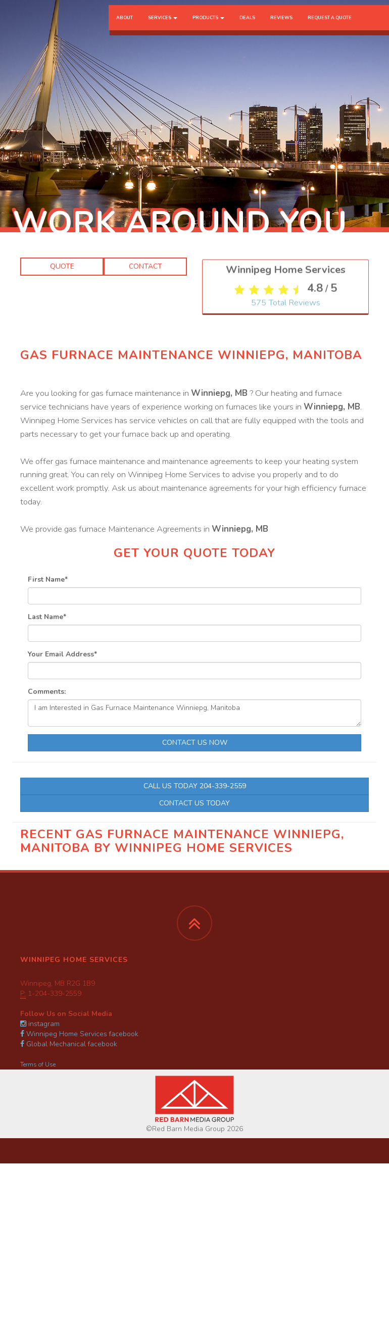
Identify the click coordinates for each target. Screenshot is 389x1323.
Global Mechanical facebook (68, 1044)
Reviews (281, 28)
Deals (247, 28)
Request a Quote (330, 28)
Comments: (47, 691)
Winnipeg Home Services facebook (79, 1034)
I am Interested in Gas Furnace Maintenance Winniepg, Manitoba (194, 713)
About (124, 28)
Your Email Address (62, 654)
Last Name (47, 617)
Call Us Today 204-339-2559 (194, 786)
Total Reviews (285, 437)
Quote (62, 266)
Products (208, 28)
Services (162, 28)
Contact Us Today (194, 803)
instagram (40, 1024)
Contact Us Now (194, 742)
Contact (145, 266)
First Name (48, 579)
